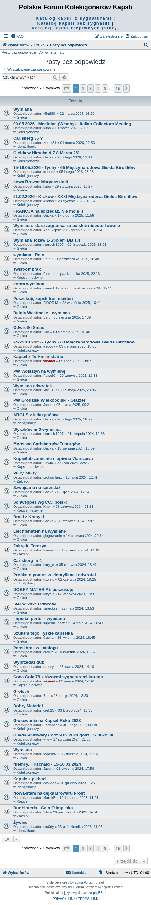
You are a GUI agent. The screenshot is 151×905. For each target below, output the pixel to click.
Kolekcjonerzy (28, 132)
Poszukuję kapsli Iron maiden (43, 298)
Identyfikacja (26, 146)
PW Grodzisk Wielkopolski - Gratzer (49, 400)
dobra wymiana (28, 283)
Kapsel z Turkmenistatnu (38, 356)
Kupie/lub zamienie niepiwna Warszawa (53, 458)
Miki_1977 (51, 390)
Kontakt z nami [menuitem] (80, 872)
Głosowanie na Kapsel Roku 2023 (47, 720)
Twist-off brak (27, 269)
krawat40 (50, 550)
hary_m (49, 565)
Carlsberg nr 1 (27, 560)
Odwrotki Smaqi (29, 327)
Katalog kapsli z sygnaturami (74, 18)
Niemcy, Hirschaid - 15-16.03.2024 (47, 764)
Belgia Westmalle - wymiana (41, 313)
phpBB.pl (99, 893)
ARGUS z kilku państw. (36, 414)
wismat (49, 361)
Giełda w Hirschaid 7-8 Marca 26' (46, 152)
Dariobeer (51, 725)
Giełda (22, 117)
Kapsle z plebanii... (32, 778)
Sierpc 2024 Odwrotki (34, 604)
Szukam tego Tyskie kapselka (43, 633)
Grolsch (21, 691)
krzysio (48, 579)
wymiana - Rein (28, 254)
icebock (49, 172)
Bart (46, 317)
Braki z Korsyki (28, 516)
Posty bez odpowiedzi (19, 52)
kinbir (47, 506)
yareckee (50, 608)
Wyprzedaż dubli (30, 662)
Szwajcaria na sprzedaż (37, 487)
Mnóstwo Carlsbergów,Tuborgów (46, 444)
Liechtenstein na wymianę (39, 531)
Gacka (48, 157)
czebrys (49, 667)
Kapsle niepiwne (30, 277)
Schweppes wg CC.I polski (40, 502)
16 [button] (118, 88)
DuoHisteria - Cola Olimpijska (43, 807)
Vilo (46, 332)
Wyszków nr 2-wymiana (37, 429)
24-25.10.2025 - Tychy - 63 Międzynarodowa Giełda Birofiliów (74, 342)
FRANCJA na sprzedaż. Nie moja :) (48, 211)
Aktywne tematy (51, 52)
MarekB (49, 798)
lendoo (48, 201)
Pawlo (48, 463)
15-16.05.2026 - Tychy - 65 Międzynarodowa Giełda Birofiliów (74, 167)
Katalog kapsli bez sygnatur (73, 23)
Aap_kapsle (52, 230)
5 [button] (105, 88)
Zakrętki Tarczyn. (30, 545)
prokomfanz (52, 477)
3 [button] (90, 88)
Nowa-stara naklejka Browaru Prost (49, 793)
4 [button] (97, 88)
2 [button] (83, 88)
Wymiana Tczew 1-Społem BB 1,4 (46, 240)
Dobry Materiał (28, 705)
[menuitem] (17, 36)
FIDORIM (50, 303)
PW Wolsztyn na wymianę (39, 371)
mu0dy (48, 827)
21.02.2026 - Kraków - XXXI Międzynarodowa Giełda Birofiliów (75, 196)
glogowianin (52, 536)
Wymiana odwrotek (32, 385)
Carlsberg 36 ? (28, 138)
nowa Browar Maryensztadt (40, 182)
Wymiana (22, 109)
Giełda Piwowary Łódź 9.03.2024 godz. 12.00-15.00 (64, 735)
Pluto (47, 274)
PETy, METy (25, 473)
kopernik (50, 754)
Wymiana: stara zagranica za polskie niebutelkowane (66, 225)
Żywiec (20, 822)
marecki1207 (53, 244)
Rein (47, 259)
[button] (66, 88)
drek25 (48, 652)
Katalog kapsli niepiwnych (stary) (75, 28)
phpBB (66, 887)
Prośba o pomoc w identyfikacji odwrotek (55, 574)
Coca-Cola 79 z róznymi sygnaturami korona (58, 676)
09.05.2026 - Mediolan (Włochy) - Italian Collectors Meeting (72, 123)
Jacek (48, 405)
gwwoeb (49, 783)
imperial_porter (55, 623)
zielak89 (49, 143)
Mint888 (49, 113)
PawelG (49, 375)
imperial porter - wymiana (39, 618)
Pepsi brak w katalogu (35, 647)
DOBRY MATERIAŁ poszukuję (43, 589)
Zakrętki (23, 481)
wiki (46, 739)
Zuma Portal (83, 882)
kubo (47, 128)
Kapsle (22, 801)
